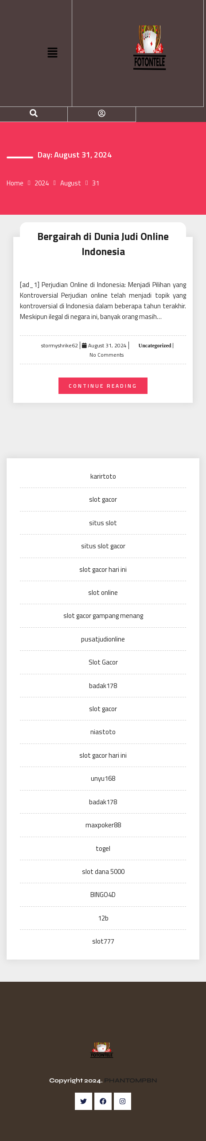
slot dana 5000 (103, 871)
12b (103, 918)
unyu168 (103, 778)
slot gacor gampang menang (103, 615)
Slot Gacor (103, 662)
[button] (52, 53)
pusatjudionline (103, 639)
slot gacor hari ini (103, 569)
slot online (103, 592)
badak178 (103, 686)
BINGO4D (103, 894)
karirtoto (103, 476)
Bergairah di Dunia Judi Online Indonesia (103, 244)
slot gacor (103, 499)
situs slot (103, 523)
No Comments (106, 354)
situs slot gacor (103, 546)
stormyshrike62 (59, 345)
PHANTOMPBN (130, 1080)
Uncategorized (154, 345)
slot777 (103, 941)
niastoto (103, 732)
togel (103, 848)
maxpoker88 (103, 825)
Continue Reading (103, 386)
